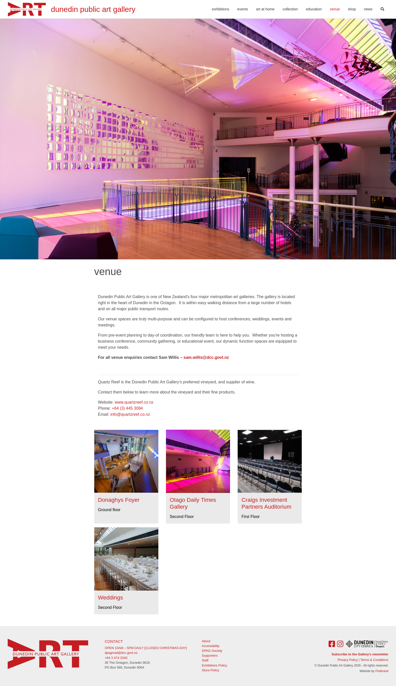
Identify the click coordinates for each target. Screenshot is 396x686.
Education (314, 9)
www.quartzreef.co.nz (134, 402)
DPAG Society (212, 651)
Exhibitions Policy (214, 665)
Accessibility (211, 646)
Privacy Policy (347, 660)
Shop (352, 9)
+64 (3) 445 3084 (127, 408)
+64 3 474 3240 (116, 658)
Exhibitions (220, 9)
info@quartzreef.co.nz (130, 414)
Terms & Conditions (374, 660)
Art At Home (265, 9)
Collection (290, 9)
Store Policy (210, 670)
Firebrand (381, 671)
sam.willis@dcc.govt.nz (206, 357)
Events (242, 9)
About (206, 641)
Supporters (210, 655)
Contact (114, 641)
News (368, 9)
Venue (337, 8)
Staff (205, 660)
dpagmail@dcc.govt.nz (121, 653)
